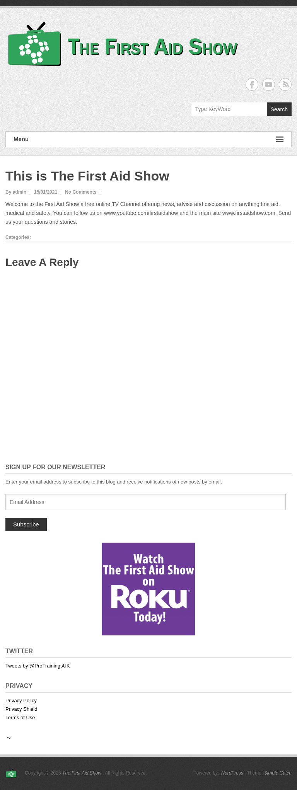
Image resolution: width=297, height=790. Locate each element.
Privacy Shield (21, 709)
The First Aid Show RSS (285, 84)
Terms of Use (20, 717)
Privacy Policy (21, 700)
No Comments (80, 192)
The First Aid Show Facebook (252, 84)
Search (279, 109)
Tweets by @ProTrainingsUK (37, 666)
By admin (15, 192)
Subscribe (26, 524)
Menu (148, 139)
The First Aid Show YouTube (268, 84)
